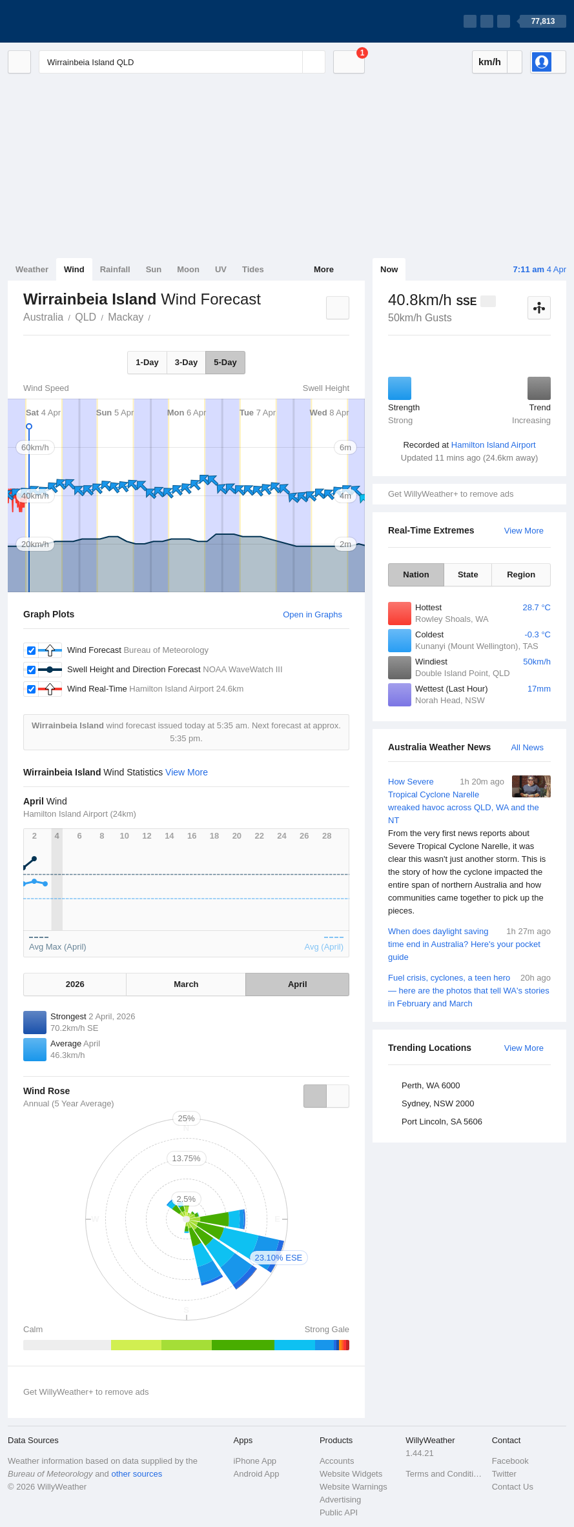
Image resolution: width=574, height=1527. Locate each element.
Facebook (510, 1461)
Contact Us (512, 1487)
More (324, 269)
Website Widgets (351, 1474)
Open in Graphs (312, 614)
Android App (257, 1474)
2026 (75, 984)
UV (221, 269)
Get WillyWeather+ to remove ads (450, 494)
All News (527, 747)
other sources (136, 1474)
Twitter (504, 1474)
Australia (43, 317)
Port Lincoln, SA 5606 (442, 1121)
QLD (85, 317)
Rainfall (115, 269)
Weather (31, 269)
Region (521, 574)
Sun (154, 269)
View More (524, 530)
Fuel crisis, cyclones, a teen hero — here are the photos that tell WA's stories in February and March (469, 990)
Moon (188, 269)
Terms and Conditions (444, 1474)
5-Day (225, 362)
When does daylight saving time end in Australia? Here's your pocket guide (469, 943)
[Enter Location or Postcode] (182, 62)
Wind (74, 269)
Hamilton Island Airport (493, 445)
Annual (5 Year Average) (68, 1103)
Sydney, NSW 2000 (438, 1103)
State (468, 574)
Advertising (340, 1499)
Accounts (337, 1461)
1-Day (147, 362)
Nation (416, 574)
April (297, 984)
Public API (339, 1512)
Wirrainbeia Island (157, 316)
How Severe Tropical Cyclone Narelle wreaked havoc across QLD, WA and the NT (469, 846)
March (186, 984)
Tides (253, 269)
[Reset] (291, 62)
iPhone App (255, 1461)
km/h (489, 61)
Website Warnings (353, 1487)
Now (389, 269)
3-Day (186, 362)
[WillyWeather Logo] (68, 21)
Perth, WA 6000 (431, 1085)
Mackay (125, 317)
